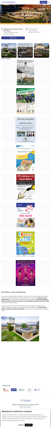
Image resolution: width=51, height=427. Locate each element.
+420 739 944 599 (32, 29)
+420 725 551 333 (32, 30)
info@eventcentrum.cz (34, 32)
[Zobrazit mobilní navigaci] (48, 2)
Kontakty (43, 2)
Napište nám (13, 38)
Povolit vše (29, 425)
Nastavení (21, 425)
